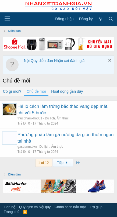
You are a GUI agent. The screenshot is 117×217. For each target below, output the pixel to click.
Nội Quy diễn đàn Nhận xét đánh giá (54, 60)
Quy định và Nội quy (35, 207)
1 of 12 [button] (43, 163)
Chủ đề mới (36, 91)
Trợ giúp (96, 207)
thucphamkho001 (29, 118)
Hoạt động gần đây (67, 91)
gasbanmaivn (27, 147)
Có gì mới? (12, 91)
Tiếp (63, 163)
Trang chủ (11, 212)
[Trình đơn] (7, 19)
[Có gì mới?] (100, 19)
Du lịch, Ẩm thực (57, 118)
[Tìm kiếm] (111, 19)
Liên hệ (9, 207)
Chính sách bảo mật (70, 207)
